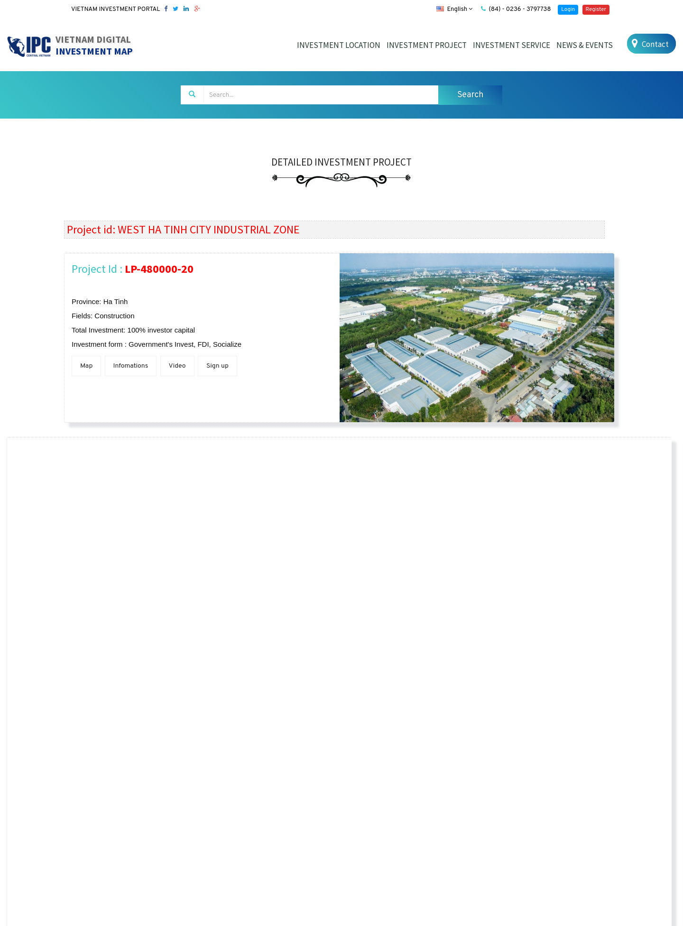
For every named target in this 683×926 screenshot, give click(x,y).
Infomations (130, 366)
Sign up (217, 366)
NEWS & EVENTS (584, 45)
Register (596, 9)
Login (568, 9)
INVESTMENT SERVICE (511, 45)
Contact (649, 43)
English (454, 9)
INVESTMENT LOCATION (338, 45)
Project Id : (133, 268)
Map (86, 366)
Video (177, 366)
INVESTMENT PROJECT (427, 45)
